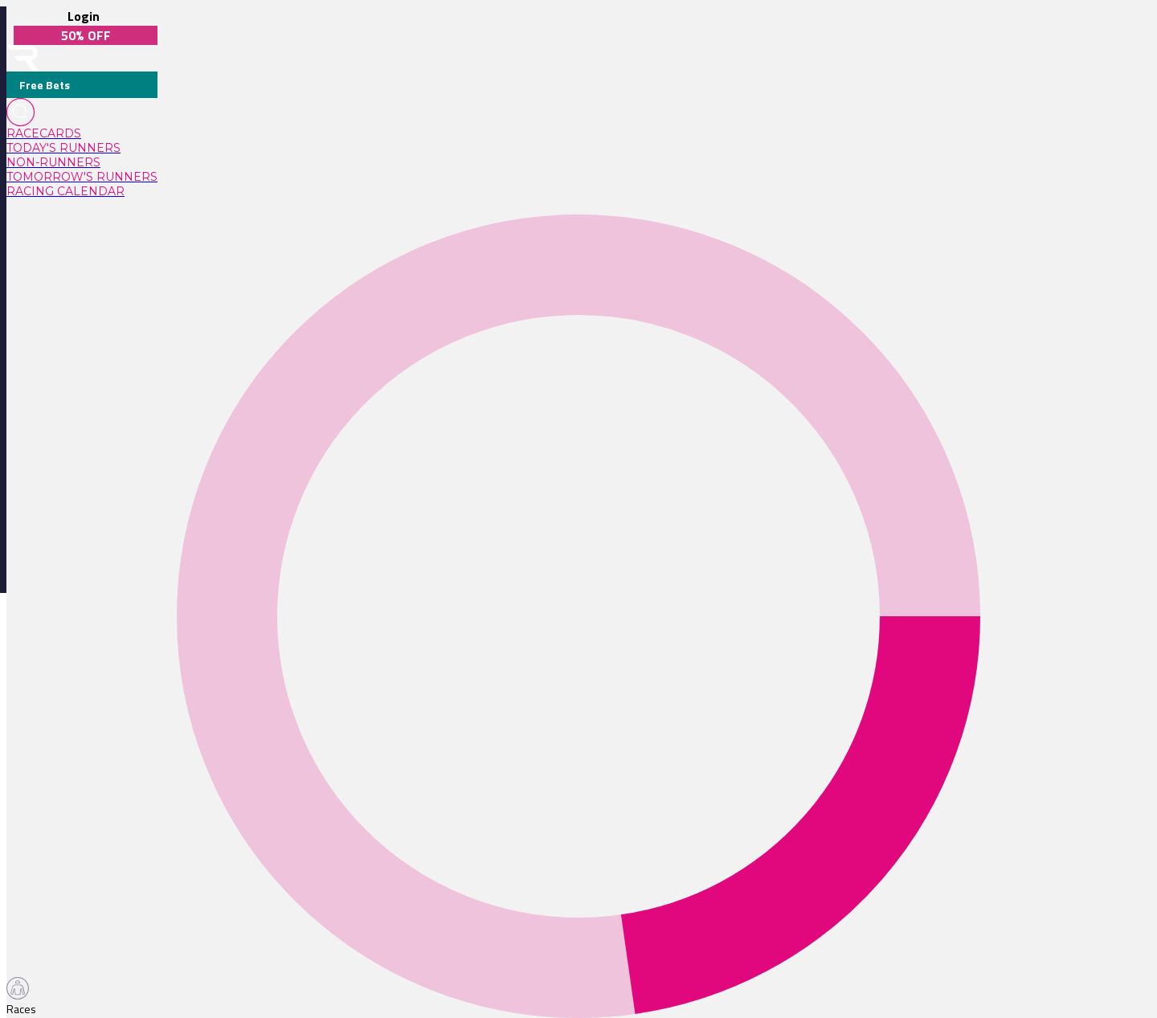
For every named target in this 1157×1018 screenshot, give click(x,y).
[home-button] (22, 58)
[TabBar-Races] (24, 996)
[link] (81, 133)
